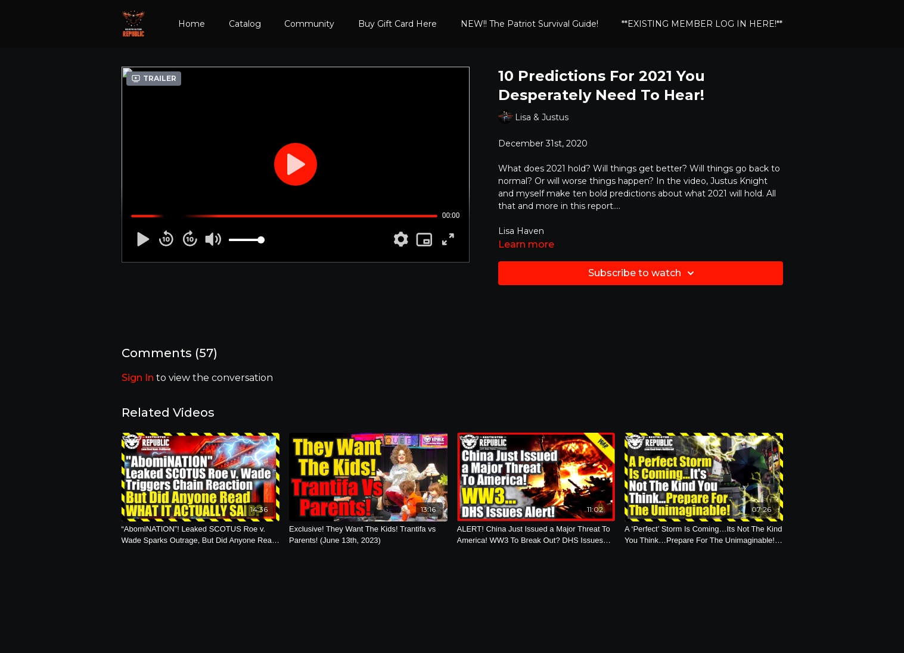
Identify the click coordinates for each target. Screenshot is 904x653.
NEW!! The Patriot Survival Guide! (529, 23)
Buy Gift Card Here (397, 23)
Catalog (245, 23)
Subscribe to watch (643, 273)
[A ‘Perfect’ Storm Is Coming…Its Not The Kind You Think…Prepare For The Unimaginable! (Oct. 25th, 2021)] (704, 534)
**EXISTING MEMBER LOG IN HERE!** (702, 23)
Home (191, 23)
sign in (138, 377)
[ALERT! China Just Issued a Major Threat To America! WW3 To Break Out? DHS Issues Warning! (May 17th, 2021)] (536, 534)
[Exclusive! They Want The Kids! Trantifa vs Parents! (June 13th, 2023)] (368, 534)
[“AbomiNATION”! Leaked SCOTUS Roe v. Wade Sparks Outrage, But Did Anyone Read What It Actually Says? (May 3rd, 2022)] (201, 534)
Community (309, 23)
